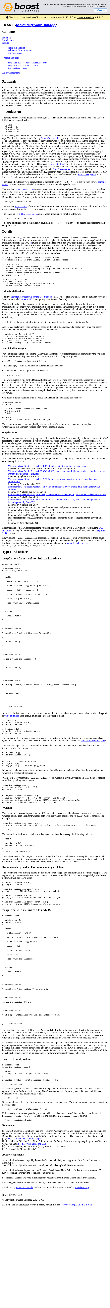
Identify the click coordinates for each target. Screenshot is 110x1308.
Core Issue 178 (25, 308)
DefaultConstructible (50, 140)
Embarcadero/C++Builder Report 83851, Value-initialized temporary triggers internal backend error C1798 (57, 510)
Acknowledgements (11, 73)
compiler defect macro (77, 558)
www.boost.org (82, 1279)
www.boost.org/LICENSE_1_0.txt (76, 1297)
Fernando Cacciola (24, 1279)
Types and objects (10, 58)
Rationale (6, 37)
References (8, 1217)
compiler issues (15, 53)
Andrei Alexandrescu (84, 6)
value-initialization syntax (20, 50)
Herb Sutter (69, 6)
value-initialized (57, 166)
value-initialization (16, 48)
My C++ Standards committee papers (25, 1231)
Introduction (8, 40)
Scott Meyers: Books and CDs (32, 1236)
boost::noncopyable (87, 176)
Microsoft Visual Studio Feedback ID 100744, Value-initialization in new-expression (47, 481)
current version (85, 17)
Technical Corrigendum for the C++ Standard (31, 305)
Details (5, 43)
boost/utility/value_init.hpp (36, 25)
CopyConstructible (61, 171)
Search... (100, 10)
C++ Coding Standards (99, 6)
